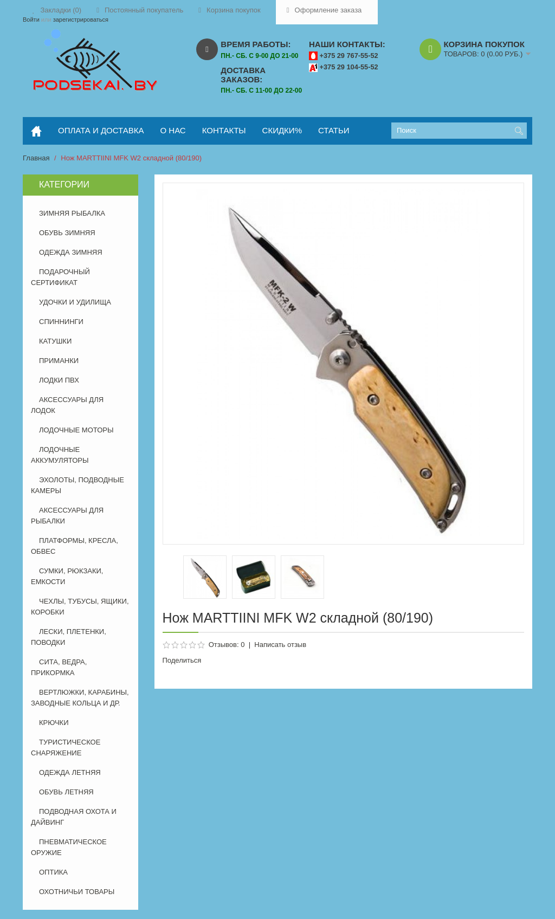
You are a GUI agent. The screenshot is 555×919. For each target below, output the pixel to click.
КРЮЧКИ (54, 723)
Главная (36, 158)
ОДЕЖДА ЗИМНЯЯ (70, 252)
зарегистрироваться (80, 19)
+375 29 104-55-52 (349, 67)
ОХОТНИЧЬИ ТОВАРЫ (76, 892)
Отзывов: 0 (227, 644)
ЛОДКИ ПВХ (59, 380)
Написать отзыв (280, 644)
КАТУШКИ (55, 341)
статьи (334, 130)
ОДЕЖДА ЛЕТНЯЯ (70, 772)
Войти (31, 19)
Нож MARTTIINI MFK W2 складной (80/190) (131, 158)
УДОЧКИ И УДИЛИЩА (75, 302)
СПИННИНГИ (61, 322)
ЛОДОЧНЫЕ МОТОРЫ (76, 430)
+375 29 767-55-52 (349, 55)
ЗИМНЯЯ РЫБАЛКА (72, 213)
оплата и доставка (101, 130)
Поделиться (182, 660)
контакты (224, 130)
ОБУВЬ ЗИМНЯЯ (67, 233)
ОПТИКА (53, 872)
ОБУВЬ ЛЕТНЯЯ (66, 792)
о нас (173, 130)
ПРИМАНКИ (59, 361)
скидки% (282, 130)
